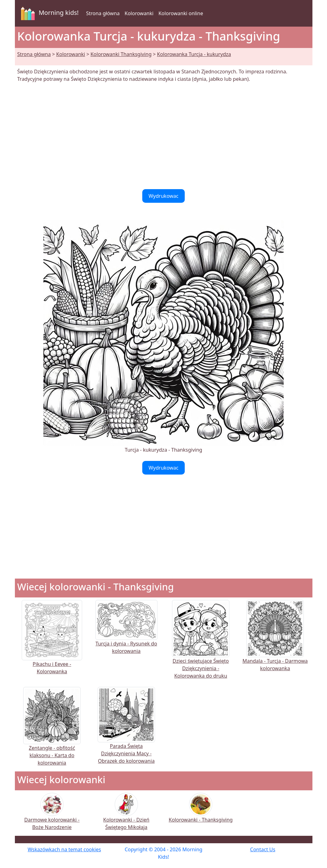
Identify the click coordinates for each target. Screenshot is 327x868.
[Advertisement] (164, 136)
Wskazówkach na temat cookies (64, 849)
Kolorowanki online (180, 13)
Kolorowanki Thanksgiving (121, 54)
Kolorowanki (139, 13)
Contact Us (262, 849)
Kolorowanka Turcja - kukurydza (194, 54)
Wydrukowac (163, 196)
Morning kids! (49, 13)
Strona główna (103, 13)
